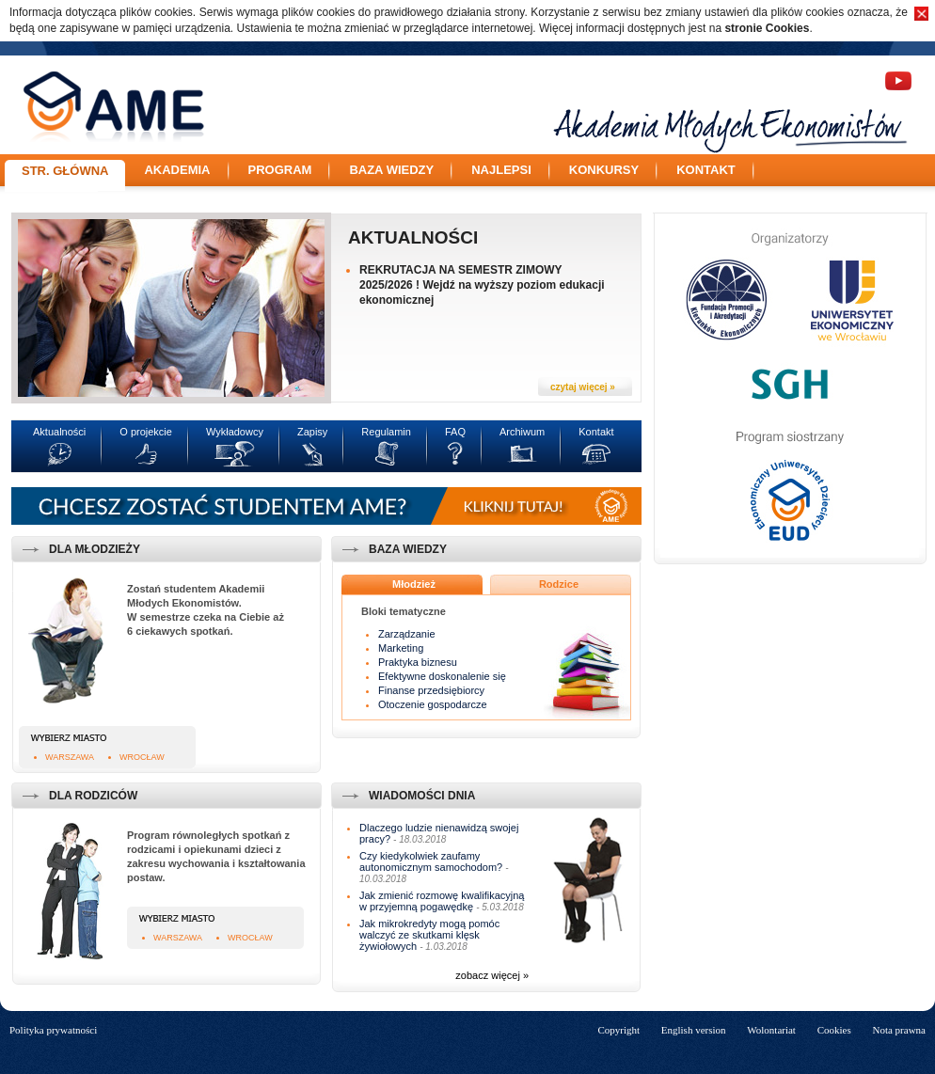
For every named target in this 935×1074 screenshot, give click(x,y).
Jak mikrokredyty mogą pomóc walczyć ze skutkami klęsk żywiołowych (429, 935)
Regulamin (386, 431)
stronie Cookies (766, 28)
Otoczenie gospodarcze (432, 704)
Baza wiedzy (391, 170)
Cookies (834, 1029)
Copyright (618, 1029)
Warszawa (69, 757)
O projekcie (145, 431)
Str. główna (65, 171)
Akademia (177, 170)
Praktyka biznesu (417, 662)
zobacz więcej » (492, 975)
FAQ (455, 431)
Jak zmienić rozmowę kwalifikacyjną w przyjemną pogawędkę (441, 901)
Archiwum (522, 431)
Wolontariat (771, 1029)
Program (280, 170)
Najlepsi (501, 170)
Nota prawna (899, 1029)
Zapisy (312, 431)
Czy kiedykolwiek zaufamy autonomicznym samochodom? (430, 861)
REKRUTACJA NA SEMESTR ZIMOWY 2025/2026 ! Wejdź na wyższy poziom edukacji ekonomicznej (482, 285)
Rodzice (558, 584)
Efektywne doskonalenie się (442, 676)
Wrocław (142, 757)
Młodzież (414, 584)
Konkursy (604, 170)
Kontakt (706, 170)
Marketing (400, 648)
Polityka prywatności (53, 1029)
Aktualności (413, 237)
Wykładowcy (234, 431)
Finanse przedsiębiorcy (431, 690)
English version (693, 1029)
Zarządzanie (407, 634)
